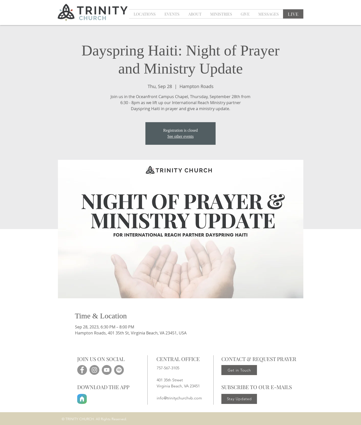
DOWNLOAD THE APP (103, 386)
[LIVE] (293, 14)
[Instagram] (94, 370)
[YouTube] (107, 370)
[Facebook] (82, 370)
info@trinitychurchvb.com (179, 398)
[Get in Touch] (239, 370)
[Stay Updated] (239, 399)
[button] (172, 14)
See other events (180, 136)
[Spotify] (119, 370)
